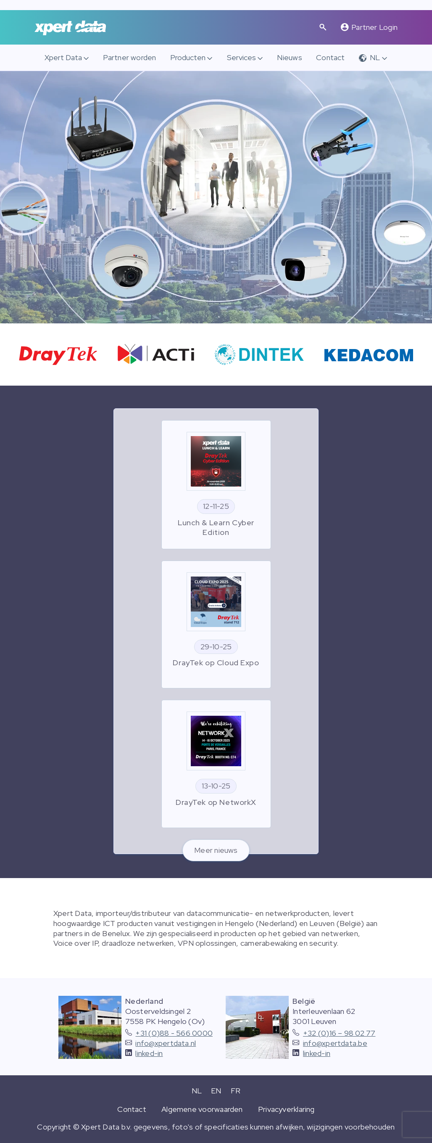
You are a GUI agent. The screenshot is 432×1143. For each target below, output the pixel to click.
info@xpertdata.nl (165, 1043)
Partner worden (129, 57)
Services (241, 57)
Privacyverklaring (286, 1109)
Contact (330, 57)
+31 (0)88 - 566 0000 (174, 1033)
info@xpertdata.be (335, 1043)
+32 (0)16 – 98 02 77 (339, 1033)
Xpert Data (63, 57)
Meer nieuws (215, 850)
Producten (187, 57)
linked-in (149, 1053)
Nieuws (289, 57)
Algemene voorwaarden (202, 1109)
